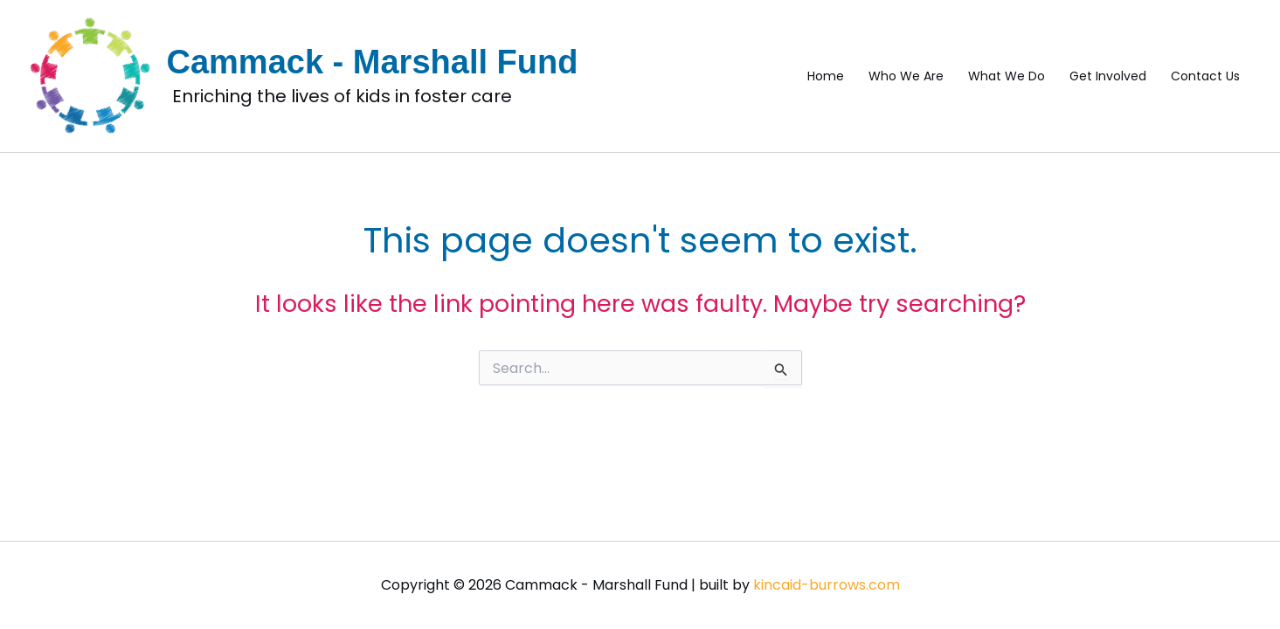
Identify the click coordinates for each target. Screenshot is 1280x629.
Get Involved (1107, 76)
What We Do (1006, 76)
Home (825, 76)
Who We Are (906, 76)
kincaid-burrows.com (826, 585)
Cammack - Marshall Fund (372, 62)
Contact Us (1205, 76)
